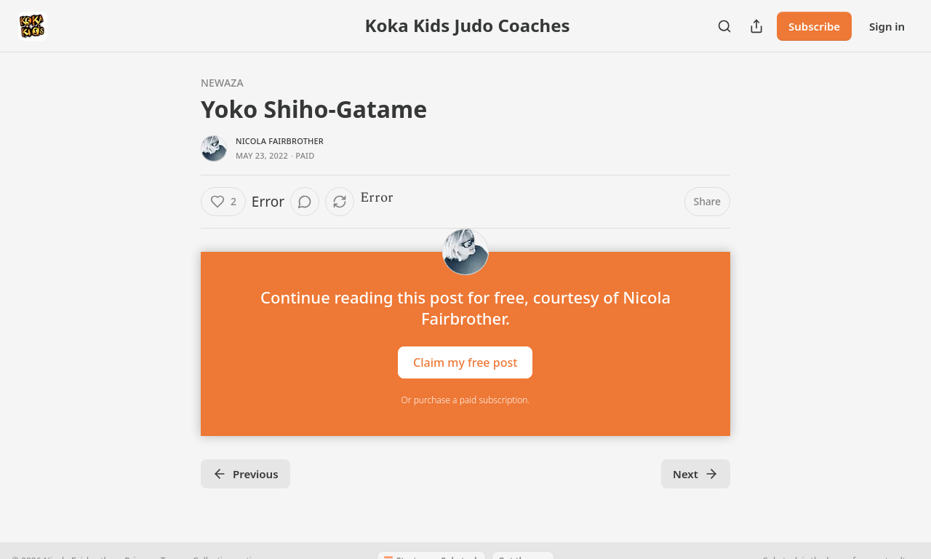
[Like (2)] (223, 201)
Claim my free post (465, 362)
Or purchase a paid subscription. (465, 400)
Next (696, 474)
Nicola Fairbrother (280, 140)
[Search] (724, 26)
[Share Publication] (756, 26)
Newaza (222, 83)
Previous (245, 474)
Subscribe (814, 26)
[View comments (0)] (304, 201)
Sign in (887, 26)
